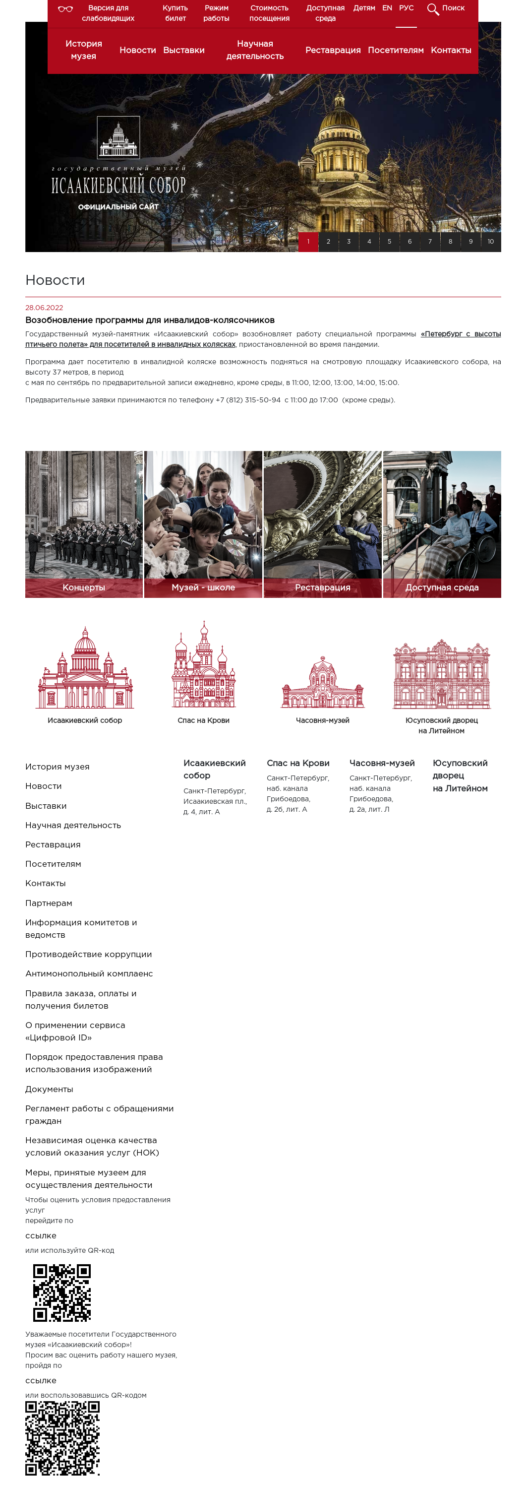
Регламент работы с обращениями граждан (99, 1115)
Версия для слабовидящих (108, 13)
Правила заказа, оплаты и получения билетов (81, 1000)
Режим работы (216, 13)
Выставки (184, 51)
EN (387, 8)
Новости (137, 51)
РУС (406, 8)
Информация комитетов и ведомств (81, 929)
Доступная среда (325, 13)
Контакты (451, 51)
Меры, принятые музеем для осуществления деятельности (89, 1179)
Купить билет (175, 13)
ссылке (41, 1236)
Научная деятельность (255, 51)
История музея (83, 51)
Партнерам (48, 903)
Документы (49, 1090)
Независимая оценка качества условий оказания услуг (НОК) (92, 1147)
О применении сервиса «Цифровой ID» (75, 1032)
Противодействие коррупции (88, 955)
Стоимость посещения (269, 13)
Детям (364, 8)
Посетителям (396, 51)
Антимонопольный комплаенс (89, 974)
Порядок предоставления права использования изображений (94, 1064)
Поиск (453, 8)
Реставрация (333, 51)
